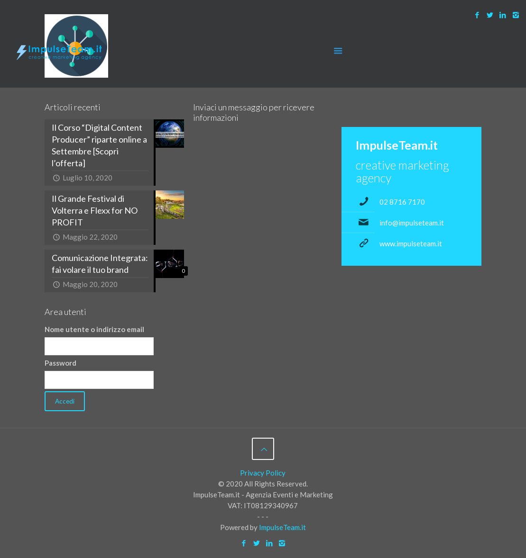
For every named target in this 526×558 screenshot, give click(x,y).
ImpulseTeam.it (282, 527)
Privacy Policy (263, 472)
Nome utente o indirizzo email (94, 329)
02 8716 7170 (402, 202)
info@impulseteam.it (411, 222)
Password (60, 363)
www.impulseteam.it (410, 243)
